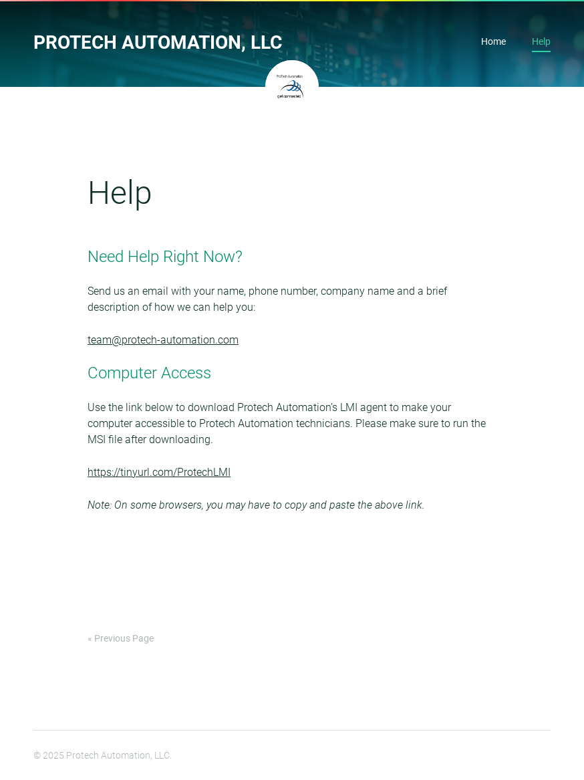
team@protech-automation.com (163, 340)
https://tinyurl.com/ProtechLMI (159, 472)
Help (541, 42)
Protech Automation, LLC (157, 42)
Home (493, 42)
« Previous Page (121, 638)
